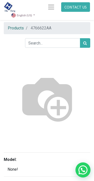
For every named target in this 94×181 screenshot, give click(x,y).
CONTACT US (75, 7)
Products (16, 28)
